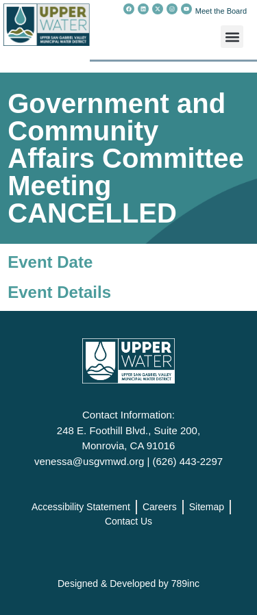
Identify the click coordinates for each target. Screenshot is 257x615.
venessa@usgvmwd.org (89, 461)
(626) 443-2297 (187, 461)
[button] (232, 36)
